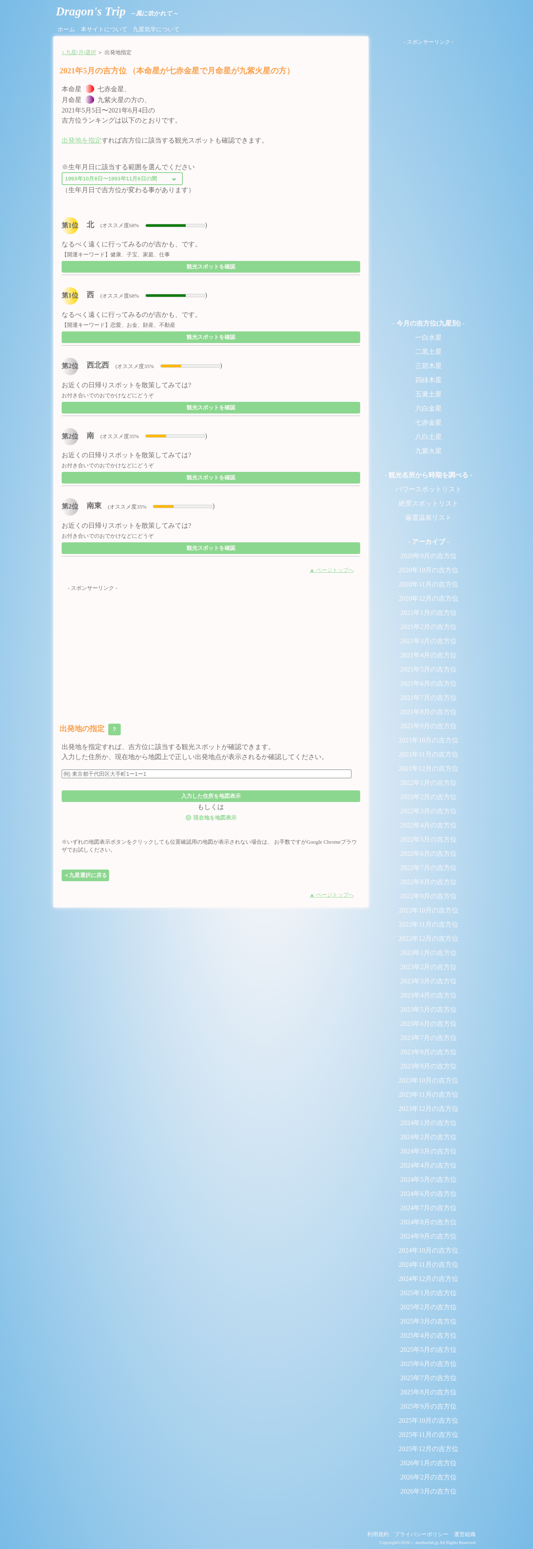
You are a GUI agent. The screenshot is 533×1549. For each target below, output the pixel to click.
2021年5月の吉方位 (428, 669)
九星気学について (156, 29)
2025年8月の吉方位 (428, 1392)
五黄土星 (428, 394)
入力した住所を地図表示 (211, 796)
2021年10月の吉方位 (428, 740)
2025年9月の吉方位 (428, 1406)
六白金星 (428, 408)
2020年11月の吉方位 (428, 584)
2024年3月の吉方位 (428, 1151)
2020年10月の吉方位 (428, 570)
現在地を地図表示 (210, 817)
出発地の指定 (90, 729)
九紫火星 (428, 450)
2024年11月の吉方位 (428, 1264)
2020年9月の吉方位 (428, 555)
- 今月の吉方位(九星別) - (428, 323)
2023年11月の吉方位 (428, 1094)
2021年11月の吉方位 (428, 754)
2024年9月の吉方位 (428, 1236)
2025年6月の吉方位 (428, 1363)
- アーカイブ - (428, 541)
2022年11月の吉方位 (428, 924)
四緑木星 (428, 379)
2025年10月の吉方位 (428, 1420)
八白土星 (428, 436)
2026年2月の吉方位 (428, 1477)
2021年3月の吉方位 (428, 640)
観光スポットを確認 (211, 266)
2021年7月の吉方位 (428, 697)
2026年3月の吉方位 (428, 1491)
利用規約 (378, 1534)
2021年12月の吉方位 (428, 768)
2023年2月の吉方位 (428, 966)
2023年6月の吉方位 (428, 1023)
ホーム (66, 29)
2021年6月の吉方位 (428, 683)
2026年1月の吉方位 (428, 1462)
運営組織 (465, 1534)
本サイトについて (104, 29)
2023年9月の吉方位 (428, 1066)
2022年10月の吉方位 (428, 910)
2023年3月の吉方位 (428, 981)
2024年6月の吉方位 (428, 1193)
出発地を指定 (82, 140)
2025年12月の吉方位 (428, 1448)
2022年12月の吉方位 (428, 938)
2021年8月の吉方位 (428, 711)
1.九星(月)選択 (79, 52)
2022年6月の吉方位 (428, 853)
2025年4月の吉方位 (428, 1335)
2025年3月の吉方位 (428, 1321)
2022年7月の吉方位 (428, 867)
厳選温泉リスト (428, 517)
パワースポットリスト (428, 489)
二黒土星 (428, 351)
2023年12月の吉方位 (428, 1108)
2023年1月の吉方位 (428, 952)
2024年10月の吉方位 (428, 1250)
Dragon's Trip (117, 11)
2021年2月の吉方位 (428, 626)
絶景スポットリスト (428, 503)
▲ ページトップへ (331, 570)
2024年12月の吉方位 (428, 1278)
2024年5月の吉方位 (428, 1179)
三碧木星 (428, 365)
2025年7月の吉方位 (428, 1377)
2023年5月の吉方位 (428, 1009)
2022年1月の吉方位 (428, 782)
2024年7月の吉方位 (428, 1207)
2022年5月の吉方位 (428, 839)
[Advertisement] (211, 650)
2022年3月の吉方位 (428, 811)
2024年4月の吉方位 (428, 1165)
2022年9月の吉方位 (428, 896)
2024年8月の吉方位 (428, 1222)
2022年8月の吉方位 (428, 881)
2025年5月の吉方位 (428, 1349)
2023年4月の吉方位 (428, 995)
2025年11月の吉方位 (428, 1434)
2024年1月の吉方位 (428, 1122)
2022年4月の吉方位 (428, 825)
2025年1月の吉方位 (428, 1292)
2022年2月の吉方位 (428, 796)
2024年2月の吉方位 (428, 1136)
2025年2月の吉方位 (428, 1307)
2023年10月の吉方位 (428, 1080)
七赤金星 (428, 422)
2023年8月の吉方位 (428, 1051)
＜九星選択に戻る (85, 875)
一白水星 (428, 337)
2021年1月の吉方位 (428, 612)
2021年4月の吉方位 (428, 655)
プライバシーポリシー (421, 1534)
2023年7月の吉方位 (428, 1037)
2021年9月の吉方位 (428, 725)
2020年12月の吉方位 (428, 598)
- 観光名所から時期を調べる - (429, 475)
